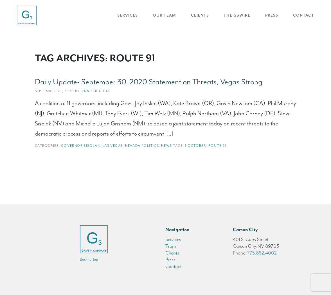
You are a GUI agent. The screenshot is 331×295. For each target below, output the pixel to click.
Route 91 (217, 145)
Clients (200, 15)
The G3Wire (237, 15)
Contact (303, 15)
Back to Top (89, 259)
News (166, 145)
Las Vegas (112, 145)
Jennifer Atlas (95, 91)
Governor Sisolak (80, 145)
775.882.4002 (262, 253)
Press (271, 15)
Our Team (164, 15)
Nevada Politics (142, 145)
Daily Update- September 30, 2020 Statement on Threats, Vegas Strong (148, 82)
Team (170, 246)
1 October (195, 145)
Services (127, 15)
